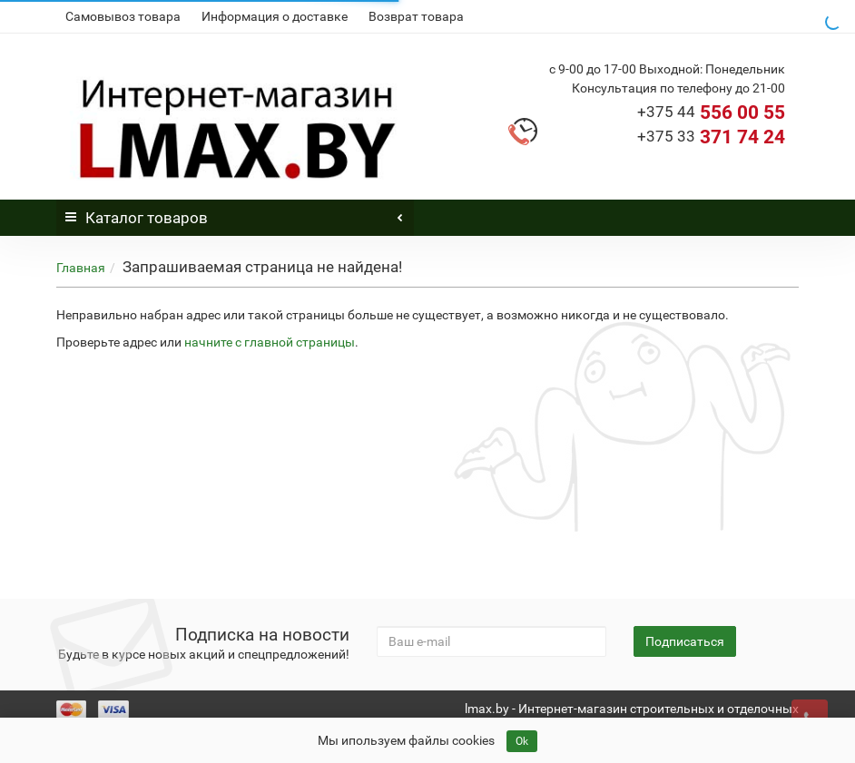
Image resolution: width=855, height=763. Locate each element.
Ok (522, 741)
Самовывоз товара (123, 16)
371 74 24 (711, 137)
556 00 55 (711, 112)
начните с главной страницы (269, 342)
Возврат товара (416, 16)
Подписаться (684, 641)
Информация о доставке (274, 16)
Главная (80, 267)
